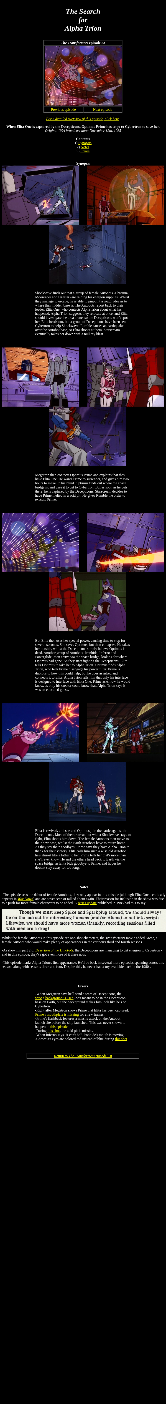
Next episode (102, 109)
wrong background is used (54, 998)
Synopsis (85, 143)
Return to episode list (83, 1056)
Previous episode (63, 109)
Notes (85, 147)
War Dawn (25, 899)
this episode (59, 1027)
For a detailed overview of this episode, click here (82, 119)
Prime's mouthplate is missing (57, 1014)
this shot (54, 1031)
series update (87, 903)
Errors (84, 151)
